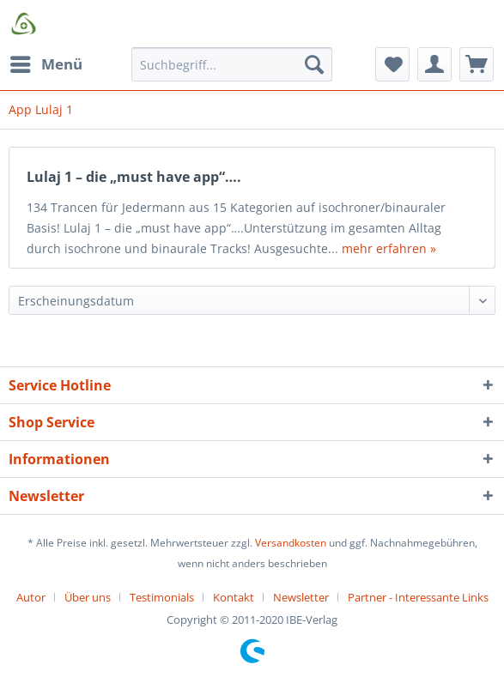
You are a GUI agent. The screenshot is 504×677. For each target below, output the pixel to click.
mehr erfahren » (389, 248)
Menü (46, 62)
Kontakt (233, 597)
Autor (31, 597)
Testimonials (162, 597)
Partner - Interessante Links (418, 597)
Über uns (87, 597)
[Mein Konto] (434, 64)
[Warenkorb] (476, 64)
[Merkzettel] (392, 64)
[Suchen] (314, 64)
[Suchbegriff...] (232, 64)
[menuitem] (45, 64)
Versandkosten (290, 542)
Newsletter (301, 597)
